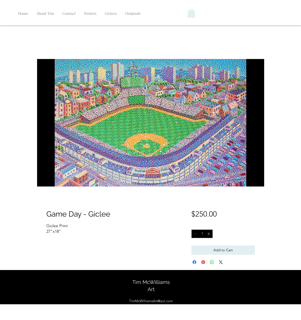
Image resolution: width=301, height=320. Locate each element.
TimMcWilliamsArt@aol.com (151, 301)
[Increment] (209, 234)
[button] (191, 13)
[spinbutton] (202, 234)
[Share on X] (221, 262)
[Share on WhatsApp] (212, 262)
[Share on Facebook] (194, 262)
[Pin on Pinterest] (203, 262)
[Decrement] (195, 234)
